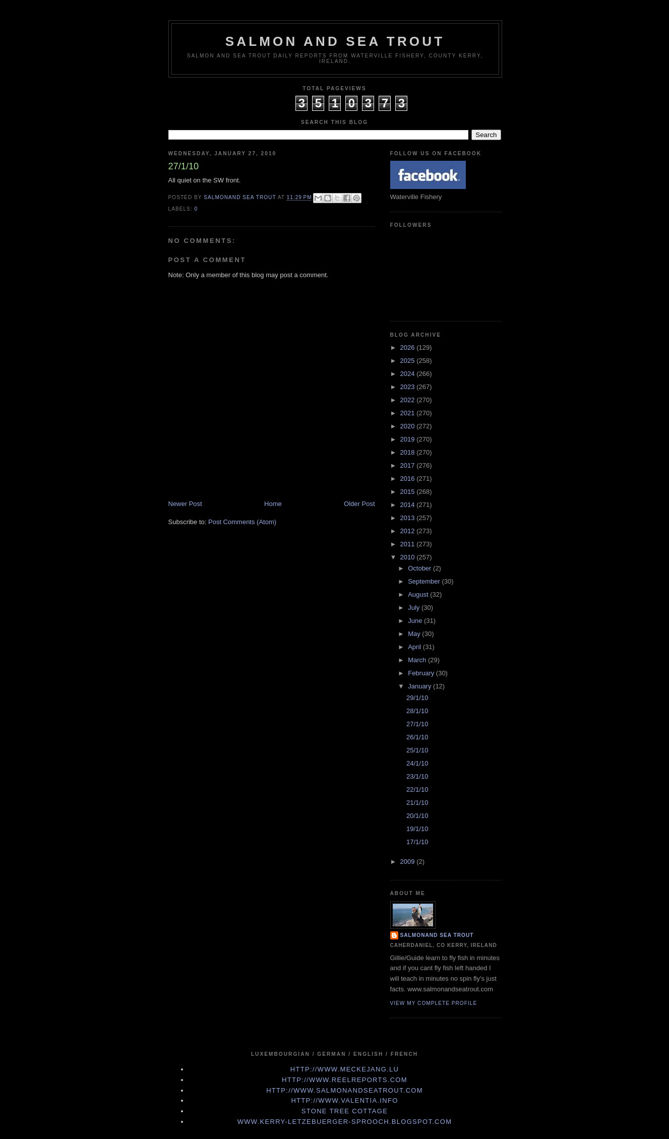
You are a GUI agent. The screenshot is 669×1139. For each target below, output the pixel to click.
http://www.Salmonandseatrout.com (344, 1090)
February (422, 673)
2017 (408, 465)
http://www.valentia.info (344, 1100)
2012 (408, 531)
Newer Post (185, 504)
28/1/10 (417, 711)
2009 (408, 861)
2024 (408, 373)
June (416, 620)
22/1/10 (417, 789)
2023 (408, 387)
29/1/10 (417, 698)
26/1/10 (417, 737)
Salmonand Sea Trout (437, 935)
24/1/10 (417, 763)
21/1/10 (417, 802)
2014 (408, 505)
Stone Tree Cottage (344, 1111)
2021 (408, 413)
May (415, 634)
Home (273, 504)
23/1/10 (417, 776)
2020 (408, 426)
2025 (408, 360)
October (420, 568)
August (419, 594)
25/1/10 (417, 750)
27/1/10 (417, 724)
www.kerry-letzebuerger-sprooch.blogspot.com (344, 1121)
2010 (408, 557)
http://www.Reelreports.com (344, 1080)
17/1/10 (417, 842)
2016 (408, 478)
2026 (408, 347)
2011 (408, 544)
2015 (408, 491)
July (414, 607)
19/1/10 (417, 829)
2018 (408, 452)
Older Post (359, 504)
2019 (408, 439)
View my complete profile (433, 1003)
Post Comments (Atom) (242, 522)
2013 (408, 518)
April (415, 647)
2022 (408, 400)
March (418, 660)
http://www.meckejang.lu (344, 1069)
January (420, 686)
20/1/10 (417, 815)
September (425, 581)
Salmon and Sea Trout (335, 41)
